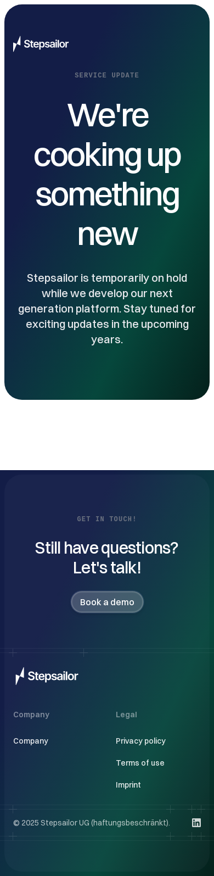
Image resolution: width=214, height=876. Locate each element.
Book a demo (107, 601)
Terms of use (140, 763)
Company (30, 741)
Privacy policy (141, 741)
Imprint (128, 785)
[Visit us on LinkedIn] (196, 822)
